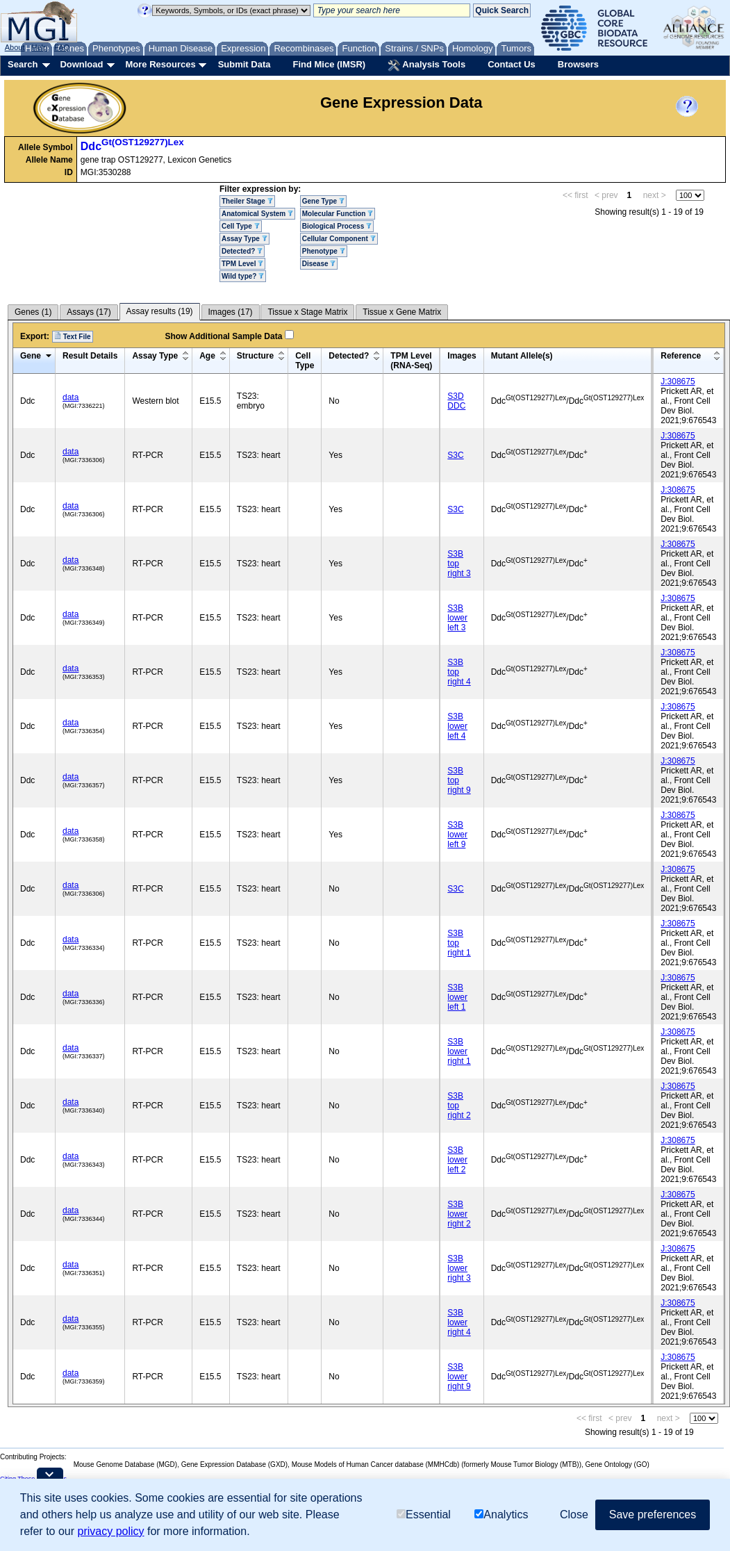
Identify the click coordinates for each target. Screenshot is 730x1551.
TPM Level (242, 264)
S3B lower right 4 (458, 1322)
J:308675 (678, 381)
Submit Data (244, 64)
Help (39, 47)
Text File (72, 336)
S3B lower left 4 (457, 726)
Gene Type (323, 201)
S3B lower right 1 (458, 1051)
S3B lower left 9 (457, 834)
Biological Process (337, 226)
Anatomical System (257, 214)
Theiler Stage (247, 201)
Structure (255, 356)
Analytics (501, 1514)
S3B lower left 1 (457, 997)
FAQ (61, 47)
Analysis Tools (426, 65)
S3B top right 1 (458, 943)
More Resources (160, 64)
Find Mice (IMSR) (328, 64)
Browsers (578, 64)
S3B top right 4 (458, 672)
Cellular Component (339, 239)
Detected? (242, 251)
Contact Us (512, 64)
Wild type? (243, 276)
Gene (30, 356)
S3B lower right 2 (458, 1214)
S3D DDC (456, 401)
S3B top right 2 (458, 1105)
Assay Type (244, 239)
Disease (319, 264)
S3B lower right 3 (458, 1268)
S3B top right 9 (458, 780)
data (70, 397)
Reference (681, 356)
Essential (424, 1514)
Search (23, 64)
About (15, 47)
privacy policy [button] (111, 1531)
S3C (455, 455)
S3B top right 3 (458, 563)
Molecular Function (337, 214)
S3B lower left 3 (457, 617)
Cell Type (241, 226)
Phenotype (323, 251)
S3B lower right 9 (458, 1376)
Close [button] (574, 1514)
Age (207, 356)
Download (81, 64)
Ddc (132, 146)
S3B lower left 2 (457, 1159)
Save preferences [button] (652, 1514)
